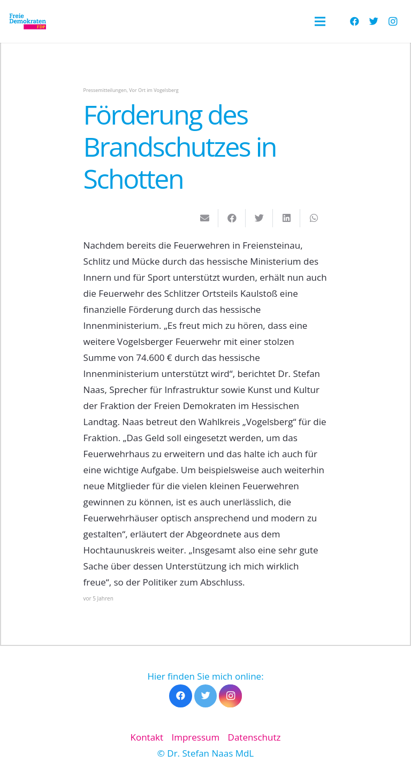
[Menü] (319, 21)
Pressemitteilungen (105, 90)
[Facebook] (354, 21)
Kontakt (147, 737)
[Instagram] (393, 21)
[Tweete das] (259, 218)
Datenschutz (254, 737)
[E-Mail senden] (204, 218)
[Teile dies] (232, 218)
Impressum (195, 737)
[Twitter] (373, 21)
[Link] (27, 21)
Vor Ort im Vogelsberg (153, 90)
